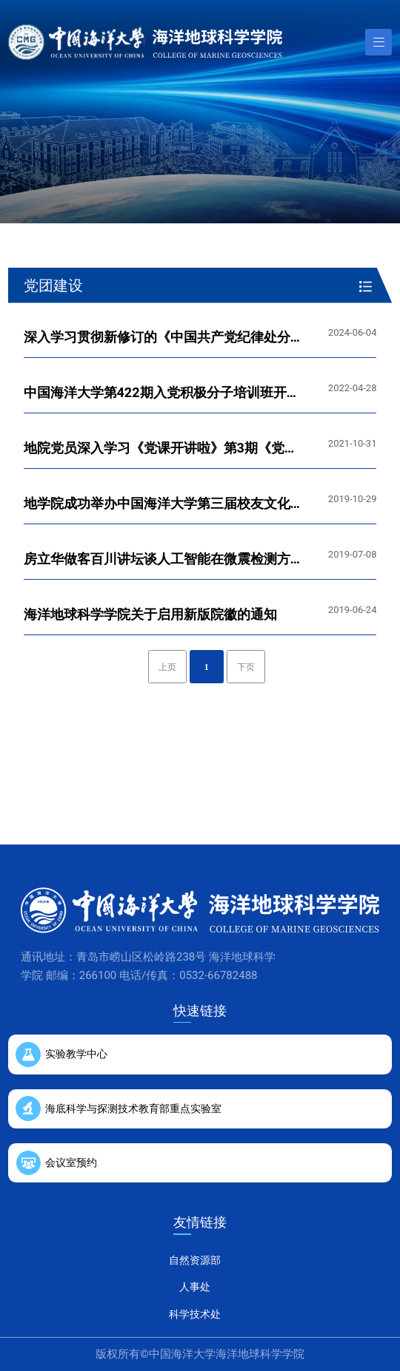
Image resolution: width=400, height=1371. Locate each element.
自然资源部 (195, 1260)
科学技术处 (195, 1314)
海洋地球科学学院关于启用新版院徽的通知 (150, 614)
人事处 (194, 1287)
